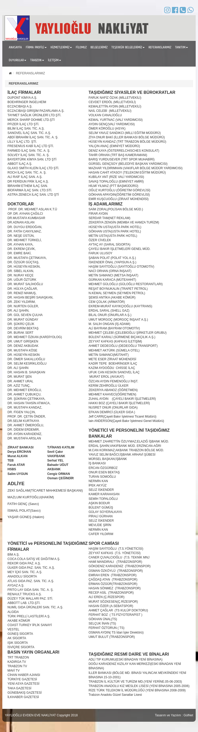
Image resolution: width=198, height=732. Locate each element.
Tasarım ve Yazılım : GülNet (174, 715)
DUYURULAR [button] (17, 60)
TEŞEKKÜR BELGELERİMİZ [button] (128, 47)
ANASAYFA (15, 47)
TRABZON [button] (37, 60)
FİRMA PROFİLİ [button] (36, 47)
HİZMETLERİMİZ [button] (61, 47)
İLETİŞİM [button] (54, 60)
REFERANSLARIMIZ (159, 47)
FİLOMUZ (81, 47)
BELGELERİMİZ (99, 47)
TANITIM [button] (181, 47)
